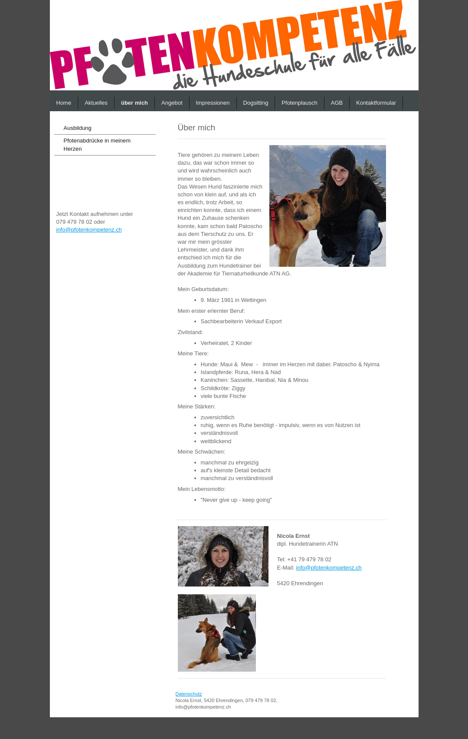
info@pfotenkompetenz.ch (89, 229)
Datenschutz (189, 693)
